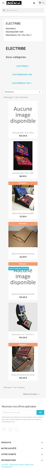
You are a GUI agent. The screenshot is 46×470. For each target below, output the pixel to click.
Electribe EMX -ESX (14, 32)
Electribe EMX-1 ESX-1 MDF (23, 173)
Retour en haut (31, 394)
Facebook (4, 429)
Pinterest (10, 429)
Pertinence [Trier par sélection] (23, 91)
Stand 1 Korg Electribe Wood (23, 254)
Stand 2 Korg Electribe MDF (23, 213)
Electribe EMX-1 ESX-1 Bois (23, 133)
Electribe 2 (11, 28)
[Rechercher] (23, 10)
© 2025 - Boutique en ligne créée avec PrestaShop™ (18, 465)
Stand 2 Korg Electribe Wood (23, 375)
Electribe (13, 23)
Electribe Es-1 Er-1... (22, 83)
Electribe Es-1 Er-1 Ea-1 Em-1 (18, 35)
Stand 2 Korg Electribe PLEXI (23, 294)
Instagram (17, 429)
